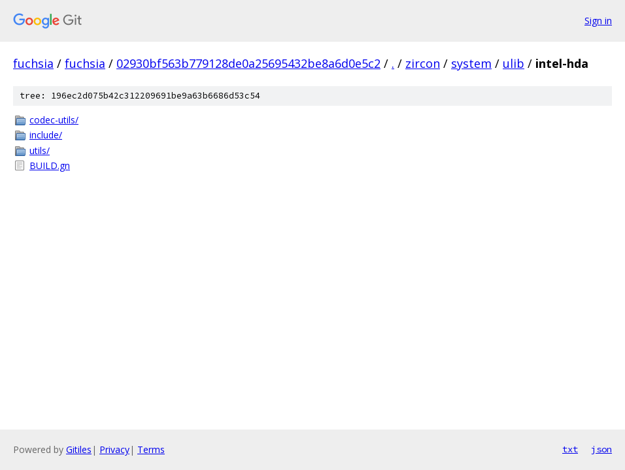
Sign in (598, 20)
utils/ (39, 150)
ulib (513, 63)
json (601, 449)
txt (570, 449)
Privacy (114, 449)
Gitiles (79, 449)
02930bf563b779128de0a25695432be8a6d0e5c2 (248, 63)
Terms (151, 449)
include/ (45, 135)
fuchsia (33, 63)
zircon (422, 63)
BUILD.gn (49, 165)
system (471, 63)
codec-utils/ (53, 120)
